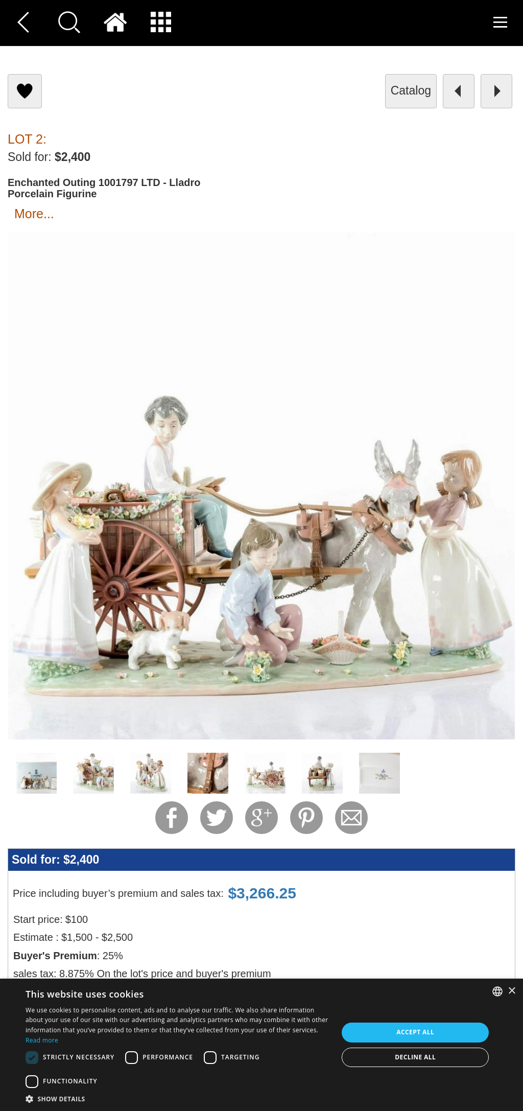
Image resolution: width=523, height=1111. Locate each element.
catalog (411, 90)
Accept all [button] (415, 1032)
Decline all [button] (415, 1057)
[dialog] (261, 1045)
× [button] (511, 991)
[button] (177, 1098)
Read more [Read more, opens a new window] (42, 1040)
